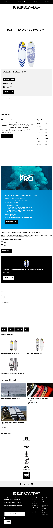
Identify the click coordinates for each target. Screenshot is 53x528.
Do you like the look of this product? (11, 239)
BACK (10, 329)
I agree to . (14, 517)
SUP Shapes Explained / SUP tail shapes (38, 399)
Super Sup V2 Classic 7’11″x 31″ (10, 353)
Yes (6, 75)
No (5, 245)
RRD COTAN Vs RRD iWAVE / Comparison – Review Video (13, 423)
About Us (34, 503)
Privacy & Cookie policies (16, 517)
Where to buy (8, 91)
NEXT (26, 329)
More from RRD (7, 136)
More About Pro (11, 221)
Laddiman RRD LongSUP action (10, 398)
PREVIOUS (19, 329)
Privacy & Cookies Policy (34, 499)
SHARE (4, 329)
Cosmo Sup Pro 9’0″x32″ (35, 353)
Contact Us (35, 505)
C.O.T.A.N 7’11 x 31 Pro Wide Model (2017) (13, 373)
